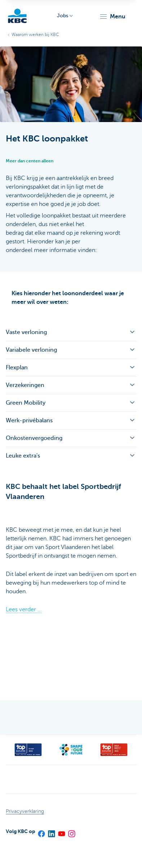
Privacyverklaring (25, 811)
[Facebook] (41, 831)
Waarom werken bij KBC (35, 34)
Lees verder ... (24, 609)
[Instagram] (71, 831)
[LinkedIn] (51, 831)
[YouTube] (61, 831)
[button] (112, 16)
